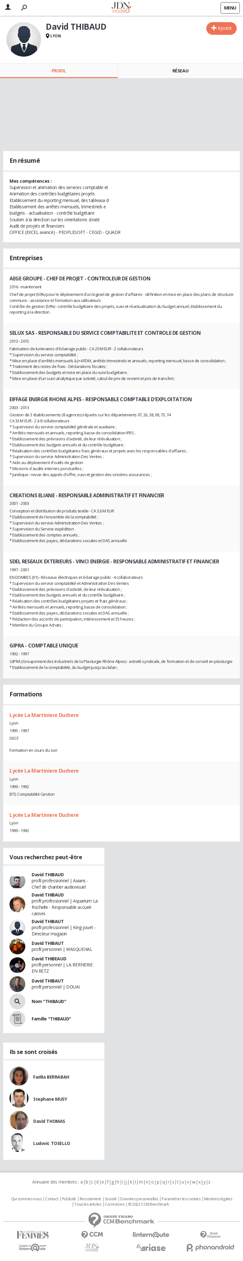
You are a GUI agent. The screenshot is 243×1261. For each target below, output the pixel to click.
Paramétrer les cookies (181, 1199)
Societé (111, 1199)
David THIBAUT (48, 921)
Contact (51, 1199)
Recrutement (90, 1199)
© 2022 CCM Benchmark (148, 1204)
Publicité (69, 1199)
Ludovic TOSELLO (51, 1143)
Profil (59, 71)
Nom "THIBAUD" (49, 1001)
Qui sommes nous (26, 1199)
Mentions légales (218, 1199)
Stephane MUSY (50, 1099)
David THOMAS (49, 1121)
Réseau (180, 71)
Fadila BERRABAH (51, 1077)
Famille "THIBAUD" (51, 1019)
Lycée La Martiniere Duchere (44, 715)
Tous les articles (87, 1204)
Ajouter (225, 28)
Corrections (114, 1204)
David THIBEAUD (49, 959)
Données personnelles (139, 1199)
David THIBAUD (48, 875)
